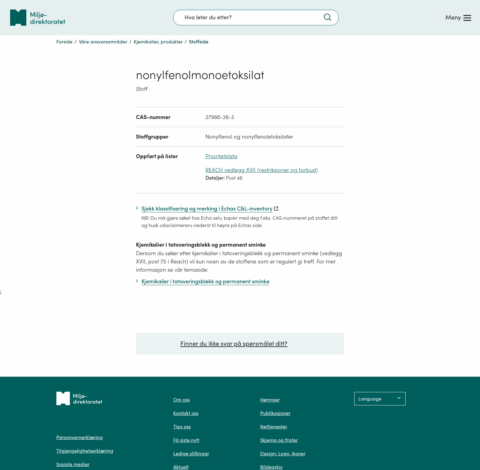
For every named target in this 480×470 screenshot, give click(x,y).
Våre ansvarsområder (103, 42)
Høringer (270, 400)
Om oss (181, 400)
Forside (64, 42)
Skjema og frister (279, 440)
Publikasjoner (275, 413)
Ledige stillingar (191, 453)
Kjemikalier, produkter (158, 42)
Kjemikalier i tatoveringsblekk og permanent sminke (201, 244)
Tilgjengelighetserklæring (84, 451)
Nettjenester (273, 426)
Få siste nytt (186, 440)
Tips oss (182, 426)
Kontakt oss (185, 413)
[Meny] (458, 17)
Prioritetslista (221, 156)
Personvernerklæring (79, 437)
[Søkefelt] (256, 17)
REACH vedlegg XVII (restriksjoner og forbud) (261, 169)
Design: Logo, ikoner (283, 453)
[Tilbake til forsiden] (37, 17)
